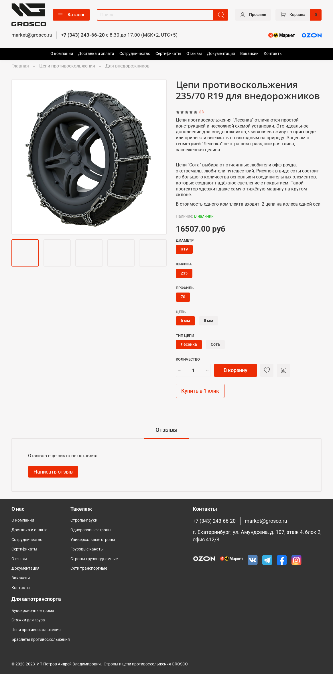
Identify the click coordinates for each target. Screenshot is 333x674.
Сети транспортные (88, 568)
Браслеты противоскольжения (40, 639)
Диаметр (185, 240)
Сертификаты (168, 53)
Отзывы (194, 53)
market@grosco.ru (31, 35)
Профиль (185, 288)
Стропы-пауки (83, 520)
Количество (188, 359)
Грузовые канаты (87, 549)
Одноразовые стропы (90, 530)
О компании (61, 53)
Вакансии (249, 53)
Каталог (71, 15)
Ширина (184, 264)
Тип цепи (185, 335)
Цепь (181, 312)
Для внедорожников (127, 66)
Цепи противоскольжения (67, 66)
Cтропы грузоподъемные (94, 558)
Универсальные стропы (92, 539)
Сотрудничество (134, 53)
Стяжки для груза (28, 620)
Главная (20, 66)
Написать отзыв (53, 472)
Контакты (273, 53)
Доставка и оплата (96, 53)
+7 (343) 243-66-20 (83, 35)
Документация (221, 53)
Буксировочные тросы (32, 610)
